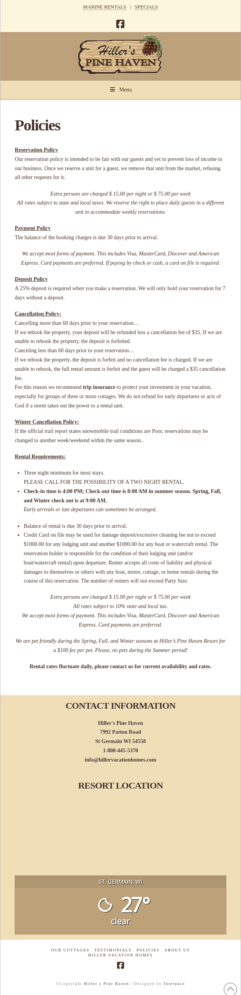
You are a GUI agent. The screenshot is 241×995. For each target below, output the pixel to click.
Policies (148, 950)
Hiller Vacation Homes (120, 955)
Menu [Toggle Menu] (120, 90)
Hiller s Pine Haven (106, 983)
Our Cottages (70, 950)
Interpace (174, 983)
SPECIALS (146, 7)
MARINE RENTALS (104, 7)
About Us (177, 950)
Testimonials (113, 950)
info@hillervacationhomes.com (120, 760)
